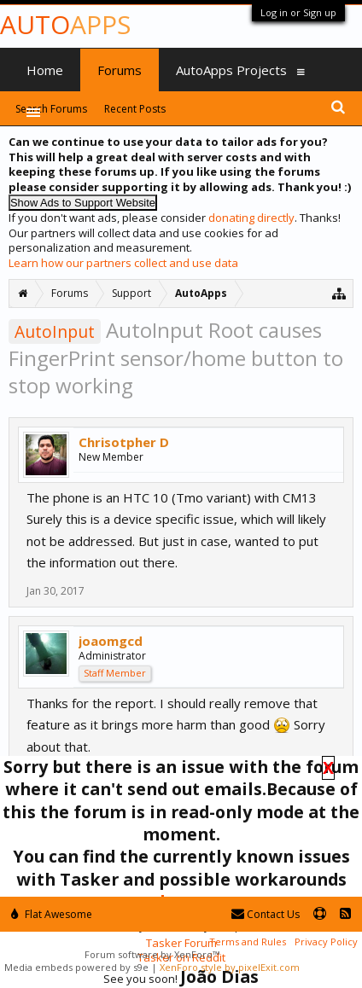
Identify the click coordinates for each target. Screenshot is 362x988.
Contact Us (265, 914)
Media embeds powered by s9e (76, 967)
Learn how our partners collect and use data (123, 262)
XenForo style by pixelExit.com (230, 967)
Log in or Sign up (298, 12)
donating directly (251, 217)
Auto (65, 24)
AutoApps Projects (231, 69)
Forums (119, 69)
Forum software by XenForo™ (152, 954)
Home (44, 69)
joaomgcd (111, 640)
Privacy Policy (326, 941)
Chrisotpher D (124, 441)
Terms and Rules (247, 941)
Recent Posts (135, 109)
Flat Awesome (51, 914)
